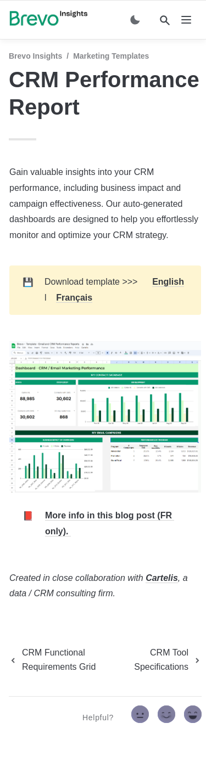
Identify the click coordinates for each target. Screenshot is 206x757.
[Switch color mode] (135, 19)
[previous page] (64, 660)
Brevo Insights (35, 56)
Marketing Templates (111, 56)
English (168, 281)
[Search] (164, 20)
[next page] (163, 660)
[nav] (186, 20)
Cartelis (162, 578)
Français (74, 297)
